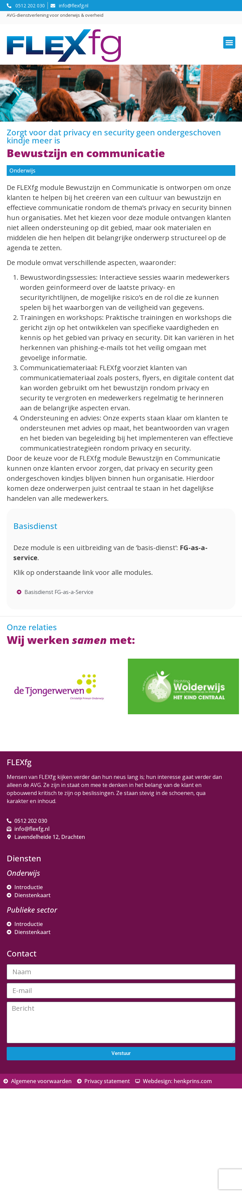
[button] (229, 43)
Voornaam (29, 1104)
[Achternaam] (62, 1136)
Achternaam (31, 1126)
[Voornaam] (62, 1114)
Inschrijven (62, 1154)
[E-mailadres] (62, 1092)
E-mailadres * (33, 1081)
